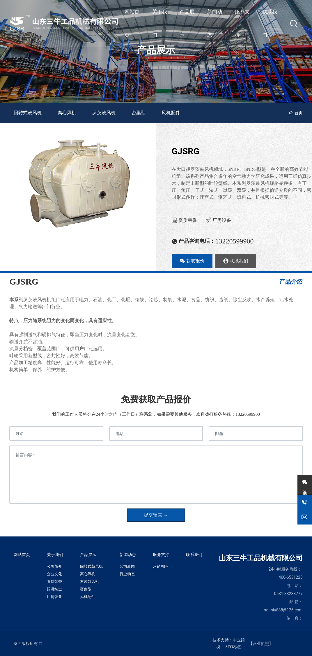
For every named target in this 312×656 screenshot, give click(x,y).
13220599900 (234, 241)
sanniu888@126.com (283, 610)
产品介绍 (291, 281)
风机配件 (171, 112)
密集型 (139, 112)
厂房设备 (218, 220)
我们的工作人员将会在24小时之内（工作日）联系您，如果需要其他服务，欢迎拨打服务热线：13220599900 (156, 414)
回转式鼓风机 (28, 112)
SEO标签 (233, 647)
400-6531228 (291, 577)
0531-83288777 (288, 593)
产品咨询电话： (193, 241)
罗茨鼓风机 (104, 112)
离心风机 (67, 112)
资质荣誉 (184, 220)
